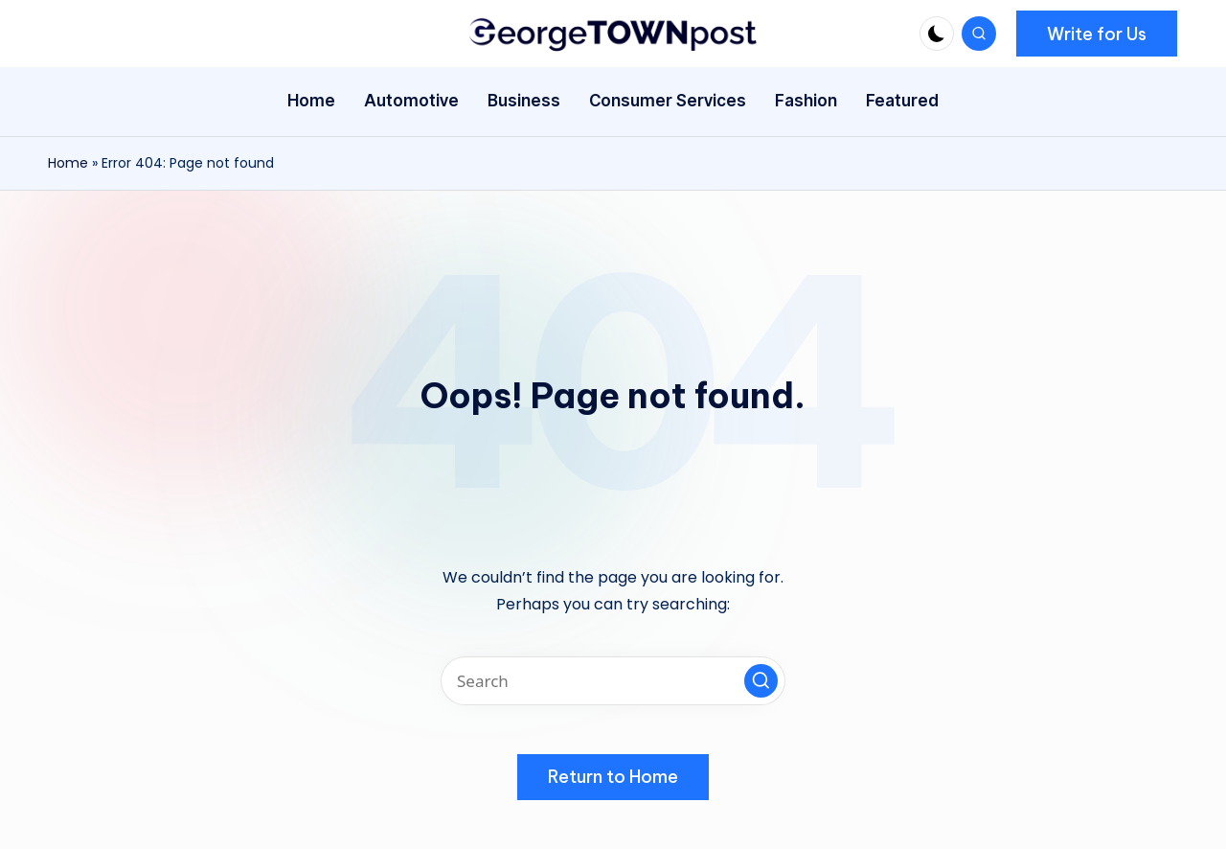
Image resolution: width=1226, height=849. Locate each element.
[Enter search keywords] (613, 680)
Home (68, 162)
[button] (1096, 33)
